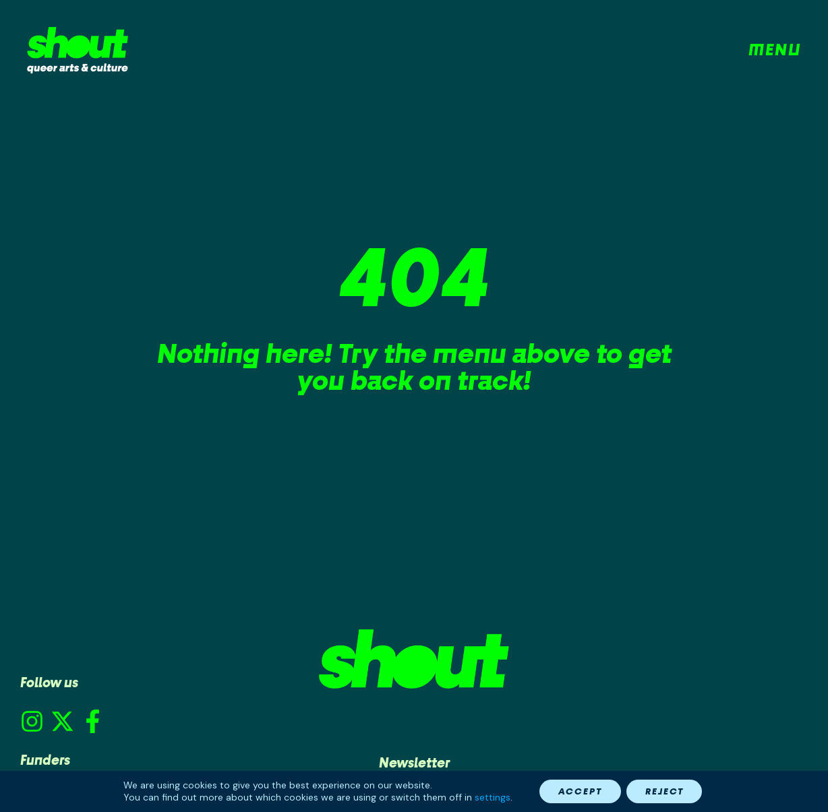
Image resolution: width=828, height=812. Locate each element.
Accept (578, 790)
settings (488, 797)
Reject (666, 790)
